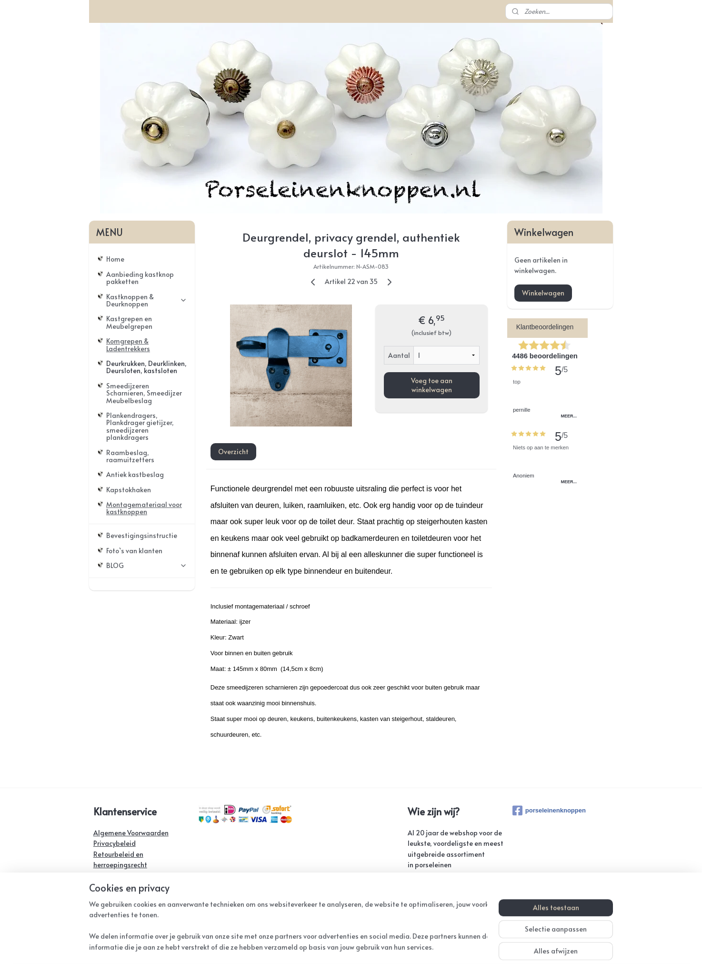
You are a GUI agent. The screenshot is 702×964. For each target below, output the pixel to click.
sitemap (328, 946)
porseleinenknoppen (549, 810)
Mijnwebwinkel (465, 946)
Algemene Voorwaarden (131, 832)
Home (115, 259)
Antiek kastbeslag (135, 474)
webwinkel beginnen (383, 946)
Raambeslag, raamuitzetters (130, 456)
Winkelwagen (543, 292)
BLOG (146, 565)
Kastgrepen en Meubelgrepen (129, 322)
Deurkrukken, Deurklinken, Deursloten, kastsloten (146, 367)
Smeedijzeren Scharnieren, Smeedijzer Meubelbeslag (144, 393)
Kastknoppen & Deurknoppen (146, 300)
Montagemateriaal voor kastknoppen (144, 508)
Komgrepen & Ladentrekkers (128, 344)
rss (347, 946)
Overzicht (233, 451)
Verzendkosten (116, 875)
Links (100, 907)
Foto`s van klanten (134, 550)
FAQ (99, 896)
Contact (105, 886)
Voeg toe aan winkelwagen (431, 385)
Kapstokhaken (128, 489)
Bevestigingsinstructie (141, 535)
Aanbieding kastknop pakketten (140, 278)
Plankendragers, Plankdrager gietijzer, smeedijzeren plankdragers (140, 426)
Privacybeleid (114, 843)
